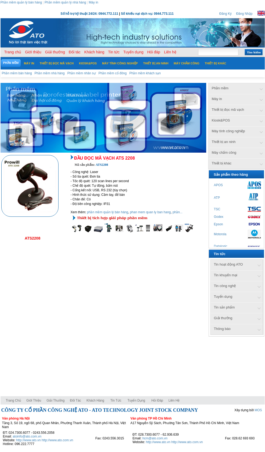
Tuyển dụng (136, 400)
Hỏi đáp (157, 400)
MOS (258, 410)
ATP (217, 198)
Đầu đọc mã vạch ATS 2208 (104, 158)
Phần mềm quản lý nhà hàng (65, 2)
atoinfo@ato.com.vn (27, 436)
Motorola (220, 234)
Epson (218, 224)
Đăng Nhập (244, 14)
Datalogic (220, 246)
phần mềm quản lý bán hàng (107, 212)
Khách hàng (95, 400)
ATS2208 (32, 238)
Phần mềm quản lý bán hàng (21, 2)
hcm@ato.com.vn (155, 438)
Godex (218, 217)
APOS (218, 185)
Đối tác (75, 400)
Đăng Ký (225, 14)
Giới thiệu (33, 400)
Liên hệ (174, 400)
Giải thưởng (55, 400)
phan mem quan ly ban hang (150, 212)
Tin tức (115, 400)
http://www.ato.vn (28, 440)
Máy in (93, 2)
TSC (217, 209)
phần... (178, 212)
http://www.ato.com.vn (57, 440)
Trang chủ (13, 400)
